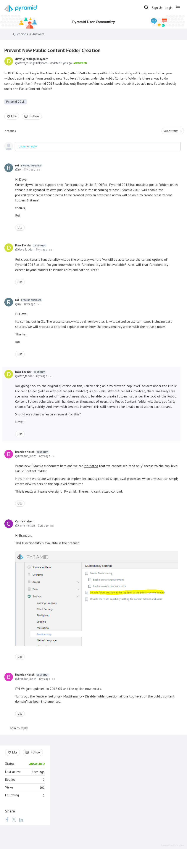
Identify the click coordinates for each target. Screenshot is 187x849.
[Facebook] (7, 819)
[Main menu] (178, 7)
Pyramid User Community (93, 21)
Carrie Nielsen (24, 521)
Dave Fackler (31, 245)
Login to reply (28, 146)
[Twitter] (13, 819)
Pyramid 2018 (15, 102)
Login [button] (168, 8)
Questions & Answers (28, 34)
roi (28, 166)
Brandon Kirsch (32, 452)
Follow (34, 116)
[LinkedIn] (21, 819)
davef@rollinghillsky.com (31, 59)
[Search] (146, 7)
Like (14, 116)
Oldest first (171, 131)
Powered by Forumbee (172, 845)
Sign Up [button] (157, 8)
